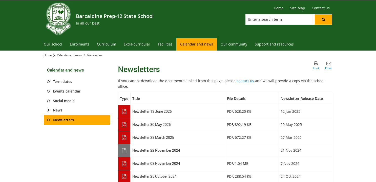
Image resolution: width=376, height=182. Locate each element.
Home (48, 55)
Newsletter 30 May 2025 (151, 124)
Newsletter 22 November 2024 (156, 150)
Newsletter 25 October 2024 (154, 176)
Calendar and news (69, 55)
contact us (245, 80)
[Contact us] (320, 8)
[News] (48, 110)
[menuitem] (53, 44)
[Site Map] (298, 8)
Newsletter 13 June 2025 (152, 111)
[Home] (278, 8)
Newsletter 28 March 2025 (153, 137)
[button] (323, 19)
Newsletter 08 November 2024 (156, 163)
